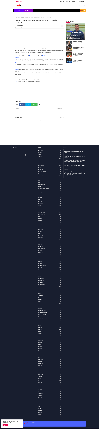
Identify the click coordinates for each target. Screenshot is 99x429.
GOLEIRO (49, 274)
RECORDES (49, 359)
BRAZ (49, 180)
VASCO (49, 408)
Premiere (31, 55)
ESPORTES (49, 244)
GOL (49, 271)
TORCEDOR (49, 393)
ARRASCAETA (49, 165)
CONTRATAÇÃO (49, 205)
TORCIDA (49, 395)
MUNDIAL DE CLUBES (49, 318)
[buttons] (79, 5)
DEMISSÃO (49, 225)
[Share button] (39, 104)
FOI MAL (49, 261)
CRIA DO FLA (49, 218)
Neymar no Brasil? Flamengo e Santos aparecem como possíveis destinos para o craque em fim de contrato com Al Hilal (74, 173)
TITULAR (49, 389)
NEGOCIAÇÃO (49, 323)
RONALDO (49, 370)
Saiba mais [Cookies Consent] (9, 422)
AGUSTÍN (49, 152)
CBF (49, 195)
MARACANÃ (49, 306)
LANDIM (49, 299)
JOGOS (22, 17)
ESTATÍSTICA (49, 246)
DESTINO (49, 231)
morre (49, 316)
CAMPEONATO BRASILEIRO (49, 188)
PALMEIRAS (49, 340)
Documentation (81, 1)
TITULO (49, 391)
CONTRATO (49, 210)
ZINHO (49, 417)
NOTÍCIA (49, 327)
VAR (49, 406)
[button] (81, 10)
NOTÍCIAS (49, 329)
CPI (49, 216)
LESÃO (49, 301)
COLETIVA (49, 201)
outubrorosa (49, 338)
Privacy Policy (74, 1)
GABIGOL (49, 267)
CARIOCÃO (49, 193)
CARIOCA (49, 190)
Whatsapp (35, 104)
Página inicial (17, 17)
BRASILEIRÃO (49, 176)
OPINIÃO (49, 335)
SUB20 (49, 378)
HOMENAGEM (49, 280)
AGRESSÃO (49, 150)
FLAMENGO (49, 257)
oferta (49, 331)
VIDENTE (49, 412)
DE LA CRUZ (49, 222)
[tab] (19, 10)
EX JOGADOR (49, 250)
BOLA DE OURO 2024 (49, 171)
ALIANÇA (49, 156)
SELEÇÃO (49, 376)
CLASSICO (49, 199)
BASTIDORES (49, 169)
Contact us (67, 1)
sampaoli (49, 372)
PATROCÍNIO (49, 342)
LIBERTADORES (49, 303)
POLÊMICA (49, 346)
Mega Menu (27, 10)
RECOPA (49, 357)
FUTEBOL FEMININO (49, 265)
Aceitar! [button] (5, 425)
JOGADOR (49, 286)
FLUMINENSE (49, 259)
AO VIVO (49, 161)
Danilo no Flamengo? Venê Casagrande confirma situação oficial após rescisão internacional (74, 150)
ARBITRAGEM (49, 163)
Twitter (29, 104)
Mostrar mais (61, 117)
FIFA (49, 254)
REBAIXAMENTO (49, 355)
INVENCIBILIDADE (49, 284)
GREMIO (49, 276)
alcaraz (49, 154)
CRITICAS (49, 220)
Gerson (49, 269)
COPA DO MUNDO (49, 214)
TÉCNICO (49, 382)
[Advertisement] (39, 37)
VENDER (49, 410)
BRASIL (49, 173)
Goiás (16, 62)
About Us (62, 1)
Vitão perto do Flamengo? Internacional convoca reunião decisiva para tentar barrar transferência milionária (74, 167)
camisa (49, 186)
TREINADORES (49, 402)
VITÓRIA (49, 414)
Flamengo (17, 48)
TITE (49, 387)
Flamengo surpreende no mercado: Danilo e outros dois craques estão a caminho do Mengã (78, 43)
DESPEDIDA (49, 229)
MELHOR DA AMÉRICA (49, 310)
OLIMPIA (49, 333)
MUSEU (49, 321)
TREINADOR (49, 399)
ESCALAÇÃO (49, 239)
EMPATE (49, 233)
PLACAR (49, 344)
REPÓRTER (49, 365)
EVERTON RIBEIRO (49, 248)
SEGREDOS (49, 374)
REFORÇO (49, 361)
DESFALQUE (49, 227)
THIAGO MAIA (49, 385)
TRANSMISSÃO (49, 397)
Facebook (22, 104)
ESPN (49, 242)
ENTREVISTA (49, 235)
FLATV (43, 55)
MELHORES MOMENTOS (49, 312)
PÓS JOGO (49, 348)
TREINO (49, 404)
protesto (49, 353)
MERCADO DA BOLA (49, 314)
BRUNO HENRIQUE (49, 184)
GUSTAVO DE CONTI (49, 278)
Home (19, 10)
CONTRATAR (49, 208)
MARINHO (49, 308)
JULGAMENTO (49, 295)
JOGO (49, 291)
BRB (49, 182)
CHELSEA (49, 197)
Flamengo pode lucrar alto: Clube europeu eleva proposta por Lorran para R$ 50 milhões (78, 49)
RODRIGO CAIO (49, 367)
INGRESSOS (49, 282)
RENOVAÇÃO (49, 363)
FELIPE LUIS (49, 252)
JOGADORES (49, 289)
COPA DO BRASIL (49, 212)
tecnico (49, 380)
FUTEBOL (49, 263)
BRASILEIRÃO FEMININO (49, 178)
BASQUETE (49, 167)
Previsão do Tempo (49, 350)
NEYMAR (49, 325)
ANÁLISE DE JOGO (49, 158)
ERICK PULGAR (49, 237)
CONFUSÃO (49, 203)
